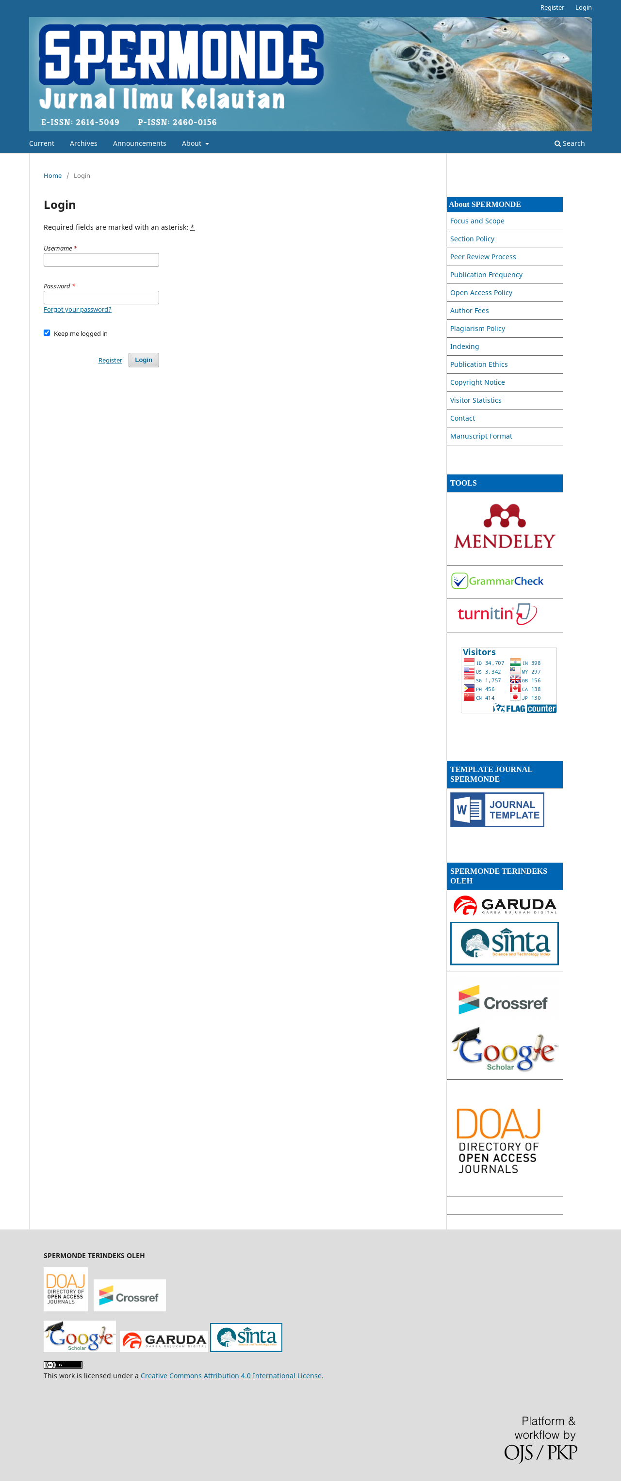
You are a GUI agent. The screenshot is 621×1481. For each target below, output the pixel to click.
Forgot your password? (78, 309)
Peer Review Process (483, 256)
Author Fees (469, 310)
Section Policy (472, 238)
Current (41, 143)
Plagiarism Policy (477, 328)
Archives (84, 143)
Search (570, 143)
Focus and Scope (477, 220)
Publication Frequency (486, 274)
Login (583, 7)
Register (552, 7)
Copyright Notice (477, 382)
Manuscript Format (481, 436)
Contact (462, 418)
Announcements (139, 143)
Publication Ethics (479, 364)
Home (53, 175)
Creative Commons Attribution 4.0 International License (231, 1375)
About (192, 143)
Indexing (464, 346)
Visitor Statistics (476, 400)
